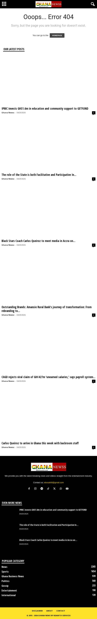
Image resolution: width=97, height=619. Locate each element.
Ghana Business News (13, 576)
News (4, 567)
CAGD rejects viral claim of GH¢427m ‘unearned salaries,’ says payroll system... (48, 377)
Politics (5, 581)
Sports (5, 571)
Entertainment (9, 590)
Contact (60, 611)
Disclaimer (37, 611)
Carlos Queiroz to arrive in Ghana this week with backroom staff (40, 443)
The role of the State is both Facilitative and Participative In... (39, 175)
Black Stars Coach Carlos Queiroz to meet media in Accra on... (38, 241)
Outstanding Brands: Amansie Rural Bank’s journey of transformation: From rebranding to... (47, 309)
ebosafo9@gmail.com (54, 482)
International (9, 595)
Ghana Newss (8, 112)
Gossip (5, 585)
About (49, 611)
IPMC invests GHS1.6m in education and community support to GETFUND (45, 109)
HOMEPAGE (57, 35)
